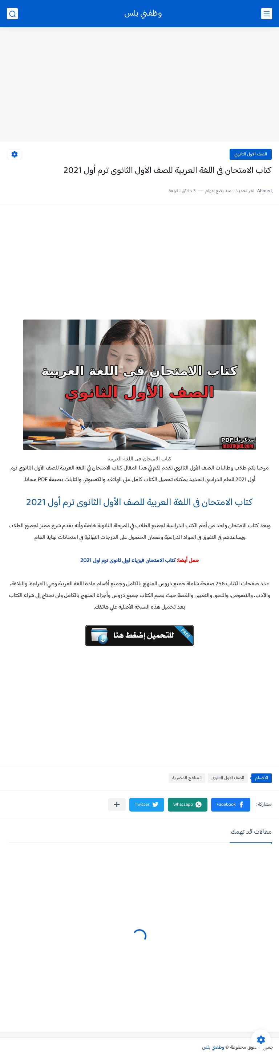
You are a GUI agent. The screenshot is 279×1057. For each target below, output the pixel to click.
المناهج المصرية (187, 778)
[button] (230, 805)
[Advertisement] (139, 85)
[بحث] (12, 13)
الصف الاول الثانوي (250, 154)
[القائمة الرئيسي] (266, 13)
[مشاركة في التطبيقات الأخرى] (117, 804)
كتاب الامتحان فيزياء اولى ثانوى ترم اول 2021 (128, 561)
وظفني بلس (143, 13)
